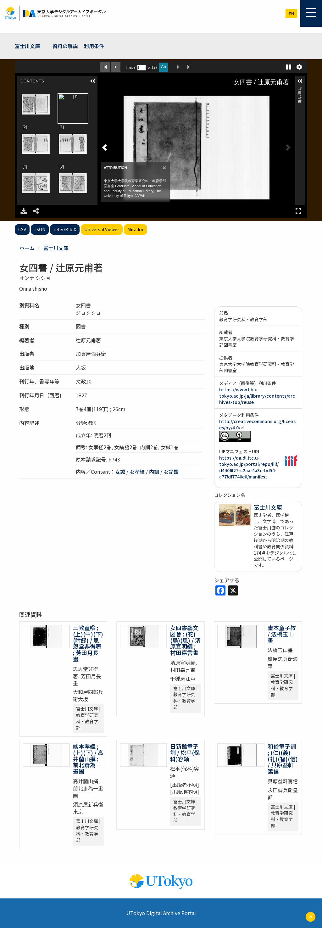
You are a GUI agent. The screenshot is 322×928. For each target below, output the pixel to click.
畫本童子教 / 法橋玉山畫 (282, 633)
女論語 (171, 471)
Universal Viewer (101, 229)
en (291, 13)
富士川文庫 (27, 46)
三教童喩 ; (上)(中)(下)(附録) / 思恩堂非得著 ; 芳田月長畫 (88, 643)
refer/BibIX (64, 229)
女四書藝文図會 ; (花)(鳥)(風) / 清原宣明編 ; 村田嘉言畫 (185, 640)
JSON (39, 229)
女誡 (120, 471)
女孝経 (137, 471)
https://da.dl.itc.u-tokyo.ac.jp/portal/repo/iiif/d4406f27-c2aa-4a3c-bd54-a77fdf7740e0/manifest (249, 467)
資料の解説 (65, 46)
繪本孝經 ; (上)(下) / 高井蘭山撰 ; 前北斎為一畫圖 (88, 758)
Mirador (135, 229)
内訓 (154, 471)
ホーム (27, 248)
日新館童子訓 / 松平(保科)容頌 (185, 752)
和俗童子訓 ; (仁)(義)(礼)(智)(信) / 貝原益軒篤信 (283, 758)
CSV (22, 229)
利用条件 (94, 46)
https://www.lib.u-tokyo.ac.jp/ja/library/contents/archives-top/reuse (257, 395)
